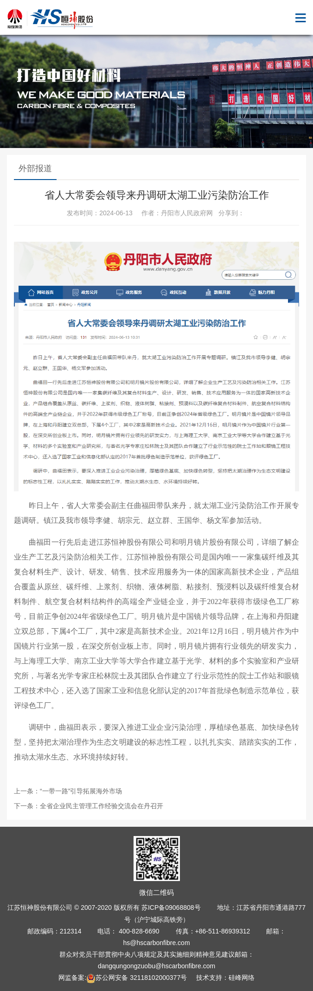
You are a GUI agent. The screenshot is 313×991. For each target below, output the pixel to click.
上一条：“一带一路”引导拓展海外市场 (68, 791)
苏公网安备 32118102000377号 (136, 977)
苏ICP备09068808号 (171, 907)
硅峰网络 (242, 977)
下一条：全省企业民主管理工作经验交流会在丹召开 (88, 806)
